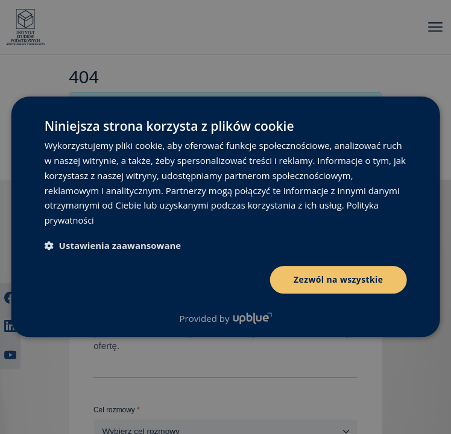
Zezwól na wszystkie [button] (338, 279)
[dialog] (225, 217)
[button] (113, 245)
